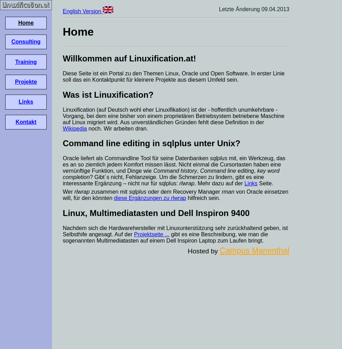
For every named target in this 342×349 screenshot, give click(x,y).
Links (26, 102)
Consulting (26, 42)
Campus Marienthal (254, 250)
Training (26, 62)
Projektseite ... (151, 234)
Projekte (26, 82)
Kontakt (26, 122)
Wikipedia (75, 129)
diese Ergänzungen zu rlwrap (150, 198)
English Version (88, 11)
